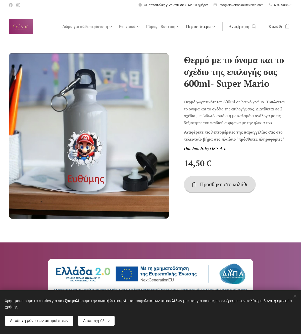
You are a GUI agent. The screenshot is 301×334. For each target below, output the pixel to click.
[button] (242, 26)
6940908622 (283, 5)
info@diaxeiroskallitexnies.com (241, 5)
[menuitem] (82, 26)
